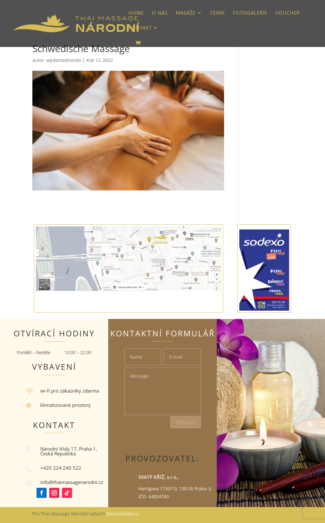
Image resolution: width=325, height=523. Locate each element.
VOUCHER (287, 13)
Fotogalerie (250, 13)
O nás (160, 13)
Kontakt (140, 28)
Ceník (217, 13)
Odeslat (186, 422)
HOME (136, 13)
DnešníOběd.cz (123, 514)
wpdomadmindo (63, 60)
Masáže (186, 13)
